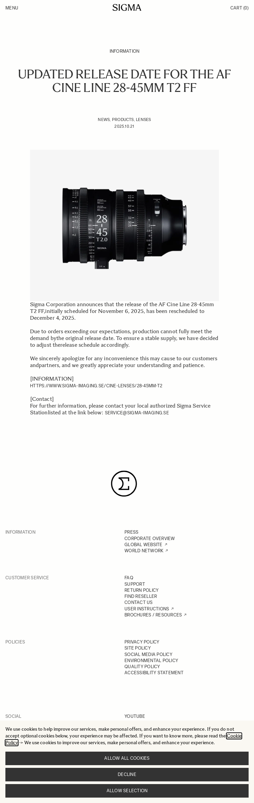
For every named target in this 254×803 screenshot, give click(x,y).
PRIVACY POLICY (142, 641)
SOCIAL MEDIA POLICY (148, 654)
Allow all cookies (126, 758)
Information (125, 51)
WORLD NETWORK (143, 550)
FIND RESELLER (140, 596)
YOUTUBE (134, 716)
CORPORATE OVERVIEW (149, 538)
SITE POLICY (137, 648)
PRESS (131, 532)
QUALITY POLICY (142, 666)
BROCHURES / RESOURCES (153, 614)
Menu (11, 7)
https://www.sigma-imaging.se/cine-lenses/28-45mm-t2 (96, 385)
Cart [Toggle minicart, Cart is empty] (239, 7)
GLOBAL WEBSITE (143, 544)
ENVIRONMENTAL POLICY (151, 660)
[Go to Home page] (127, 7)
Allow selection (127, 790)
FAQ (128, 577)
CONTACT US (138, 602)
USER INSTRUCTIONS (146, 608)
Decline (127, 774)
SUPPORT (134, 584)
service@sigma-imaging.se (137, 412)
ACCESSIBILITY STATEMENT (154, 672)
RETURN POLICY (141, 590)
